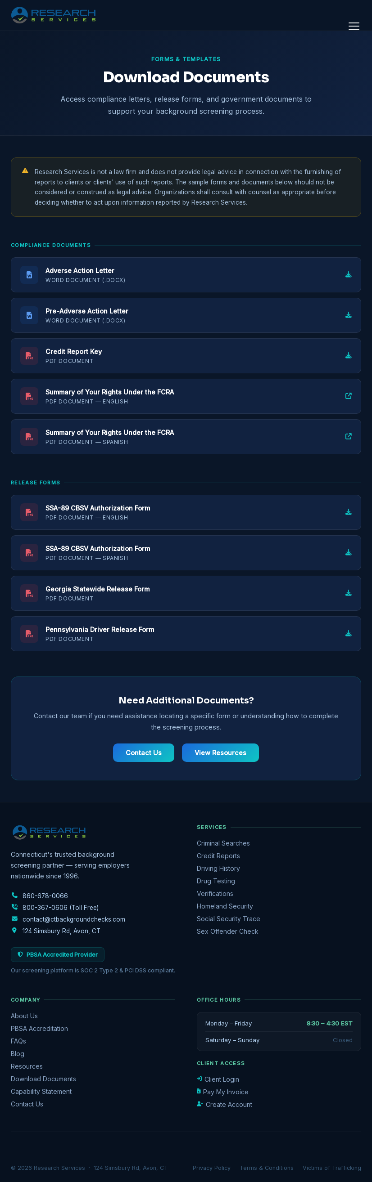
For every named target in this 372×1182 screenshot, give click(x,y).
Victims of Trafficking (332, 1167)
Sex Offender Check (228, 931)
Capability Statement (41, 1091)
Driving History (218, 868)
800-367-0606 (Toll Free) (55, 907)
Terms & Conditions (267, 1167)
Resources (27, 1066)
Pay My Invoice (223, 1092)
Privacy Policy (212, 1167)
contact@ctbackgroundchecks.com (68, 919)
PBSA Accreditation (39, 1028)
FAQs (18, 1041)
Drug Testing (216, 881)
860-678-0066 (39, 896)
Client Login (218, 1079)
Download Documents (43, 1079)
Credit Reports (218, 856)
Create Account (224, 1104)
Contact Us (144, 753)
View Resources (220, 753)
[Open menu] (354, 26)
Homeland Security (225, 906)
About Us (24, 1016)
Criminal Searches (223, 843)
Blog (17, 1053)
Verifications (215, 893)
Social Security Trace (228, 918)
